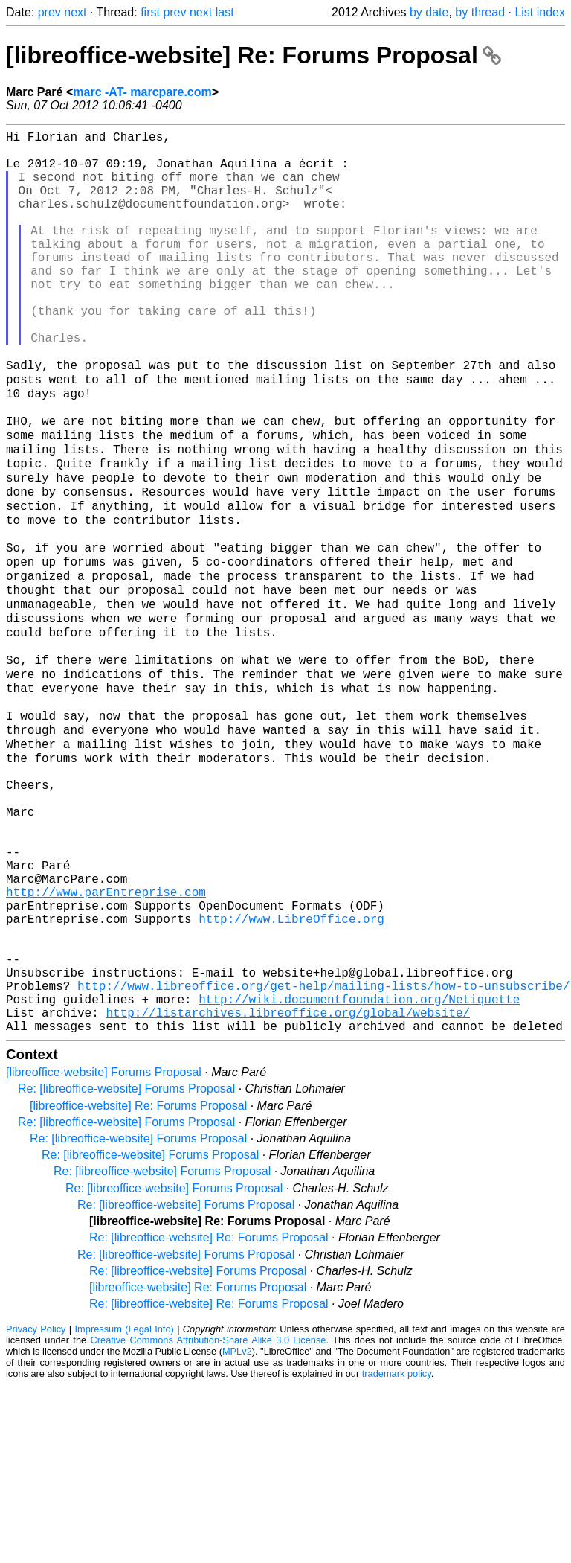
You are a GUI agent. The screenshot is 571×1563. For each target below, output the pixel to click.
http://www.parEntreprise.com (106, 1040)
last (225, 12)
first (150, 12)
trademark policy (396, 1551)
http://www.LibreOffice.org (291, 1072)
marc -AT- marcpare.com (142, 92)
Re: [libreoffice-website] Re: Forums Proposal (209, 1415)
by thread (480, 12)
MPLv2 (237, 1529)
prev (49, 12)
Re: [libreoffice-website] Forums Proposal (126, 1266)
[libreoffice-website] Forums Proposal (103, 1250)
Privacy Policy (35, 1506)
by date (429, 12)
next (75, 12)
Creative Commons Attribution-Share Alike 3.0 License (208, 1518)
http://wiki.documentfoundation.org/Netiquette (359, 1171)
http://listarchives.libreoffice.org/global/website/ (288, 1187)
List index (539, 12)
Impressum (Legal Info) (124, 1506)
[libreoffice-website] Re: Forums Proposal (253, 55)
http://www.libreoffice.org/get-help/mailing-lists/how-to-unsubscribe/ (323, 1154)
